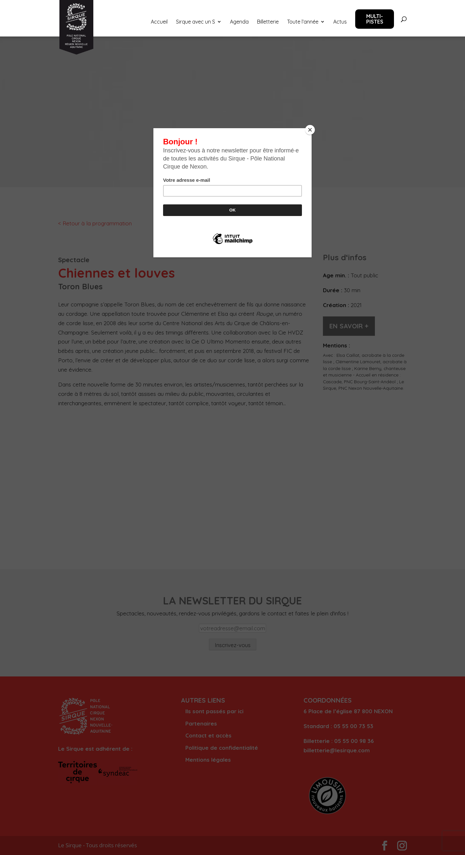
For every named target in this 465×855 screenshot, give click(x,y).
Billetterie (268, 22)
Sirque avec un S (195, 22)
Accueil (159, 22)
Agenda (239, 22)
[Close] (310, 130)
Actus (340, 22)
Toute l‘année (302, 22)
